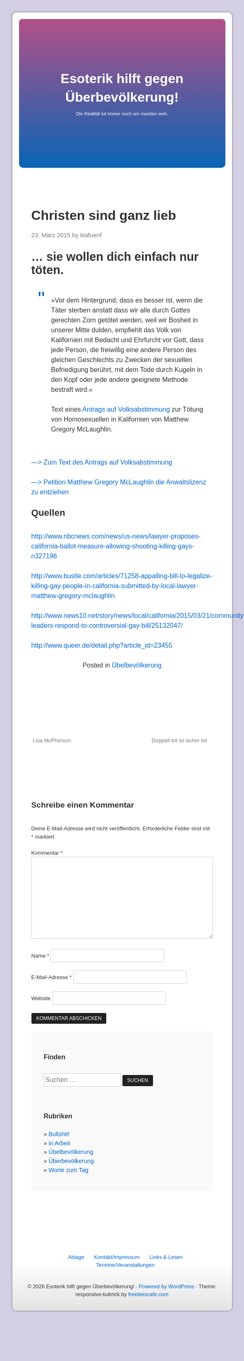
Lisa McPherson (52, 740)
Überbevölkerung (71, 1161)
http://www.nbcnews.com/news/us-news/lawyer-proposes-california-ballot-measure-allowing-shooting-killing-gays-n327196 (116, 546)
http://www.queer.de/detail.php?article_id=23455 (101, 645)
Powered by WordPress (166, 1286)
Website (41, 998)
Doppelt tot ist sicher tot (179, 740)
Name (40, 956)
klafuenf (91, 235)
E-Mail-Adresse (51, 977)
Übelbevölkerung (137, 665)
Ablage (76, 1257)
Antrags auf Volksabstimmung (126, 409)
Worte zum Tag (69, 1170)
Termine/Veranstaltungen (125, 1265)
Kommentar (47, 853)
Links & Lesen (165, 1257)
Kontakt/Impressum (117, 1257)
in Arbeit (59, 1143)
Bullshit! (59, 1134)
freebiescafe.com (148, 1294)
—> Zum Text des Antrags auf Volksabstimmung (101, 462)
